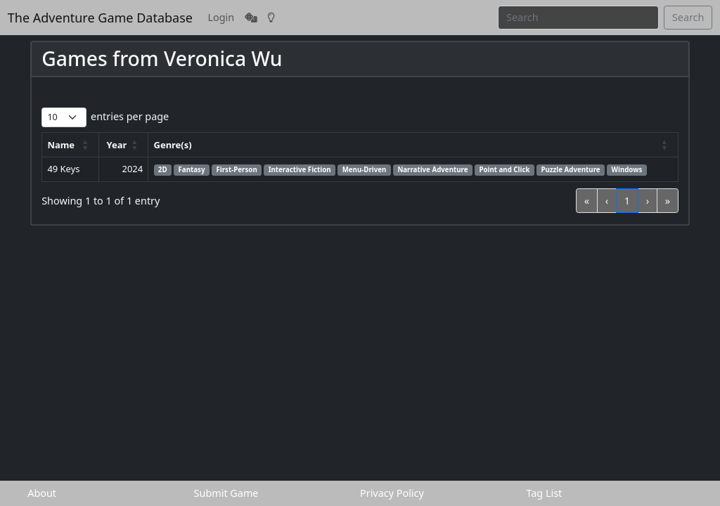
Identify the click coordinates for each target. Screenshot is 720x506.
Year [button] (117, 144)
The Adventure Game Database (100, 17)
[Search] (578, 18)
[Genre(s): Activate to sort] (413, 145)
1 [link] (627, 200)
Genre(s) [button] (173, 144)
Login (221, 17)
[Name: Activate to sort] (70, 145)
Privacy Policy (392, 493)
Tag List (544, 493)
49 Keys (63, 168)
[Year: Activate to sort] (123, 145)
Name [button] (61, 144)
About (41, 493)
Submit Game (226, 493)
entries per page (130, 116)
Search (688, 17)
